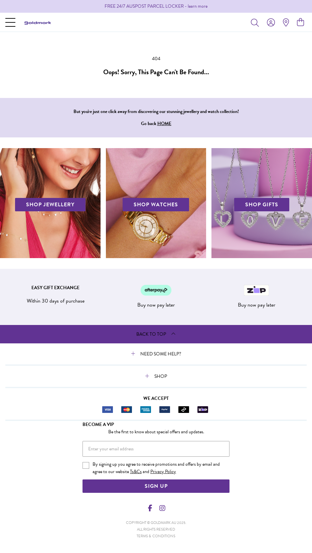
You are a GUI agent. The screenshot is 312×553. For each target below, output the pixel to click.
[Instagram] (162, 508)
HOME (164, 123)
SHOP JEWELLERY (50, 205)
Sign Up (156, 486)
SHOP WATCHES (156, 205)
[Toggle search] (256, 22)
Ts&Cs (136, 471)
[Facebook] (150, 508)
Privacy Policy (163, 471)
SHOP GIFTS (261, 205)
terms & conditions (156, 536)
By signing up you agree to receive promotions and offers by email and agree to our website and (156, 468)
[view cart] (300, 22)
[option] (156, 6)
